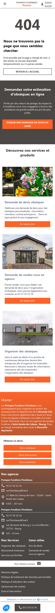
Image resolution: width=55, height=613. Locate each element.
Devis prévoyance (28, 454)
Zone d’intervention (11, 591)
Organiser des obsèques (13, 545)
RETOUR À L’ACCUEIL (27, 71)
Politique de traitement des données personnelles (26, 576)
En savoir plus (27, 224)
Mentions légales (9, 572)
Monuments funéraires (12, 550)
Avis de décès (35, 545)
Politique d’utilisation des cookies (18, 581)
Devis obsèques (27, 447)
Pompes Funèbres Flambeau (16, 479)
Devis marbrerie (27, 462)
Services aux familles (11, 555)
